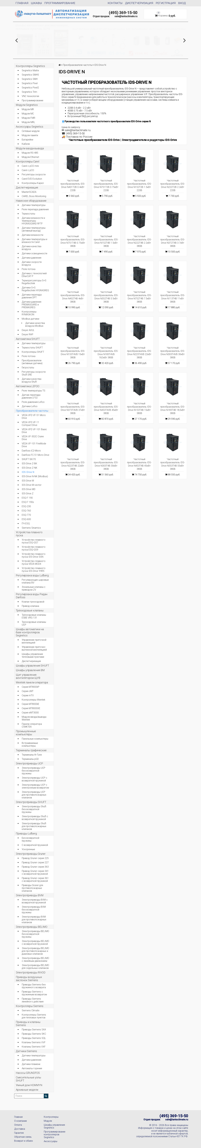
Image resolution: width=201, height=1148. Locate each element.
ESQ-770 (26, 515)
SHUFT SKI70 (29, 459)
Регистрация (166, 3)
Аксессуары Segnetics (29, 126)
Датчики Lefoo (29, 406)
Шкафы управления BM (30, 670)
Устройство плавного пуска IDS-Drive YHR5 (33, 569)
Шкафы (36, 3)
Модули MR (28, 109)
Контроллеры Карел (33, 183)
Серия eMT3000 (30, 712)
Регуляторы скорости (34, 174)
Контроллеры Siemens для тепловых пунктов (34, 1016)
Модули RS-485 (30, 152)
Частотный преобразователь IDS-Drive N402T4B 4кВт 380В (72, 297)
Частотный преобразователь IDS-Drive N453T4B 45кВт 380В (139, 464)
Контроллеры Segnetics (30, 66)
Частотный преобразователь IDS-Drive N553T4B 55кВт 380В (172, 464)
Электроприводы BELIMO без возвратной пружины (35, 934)
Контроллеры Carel (27, 161)
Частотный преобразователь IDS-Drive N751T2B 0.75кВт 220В (106, 185)
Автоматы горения (32, 1068)
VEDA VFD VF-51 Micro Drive (34, 416)
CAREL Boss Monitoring (34, 196)
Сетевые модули (30, 131)
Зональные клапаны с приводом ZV (33, 588)
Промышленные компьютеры (26, 733)
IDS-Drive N (28, 472)
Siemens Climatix (30, 1010)
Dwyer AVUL (28, 330)
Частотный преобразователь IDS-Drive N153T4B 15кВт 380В (139, 408)
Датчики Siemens (26, 1051)
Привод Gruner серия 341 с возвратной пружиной (35, 872)
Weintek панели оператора (32, 682)
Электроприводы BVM (29, 895)
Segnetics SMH (30, 79)
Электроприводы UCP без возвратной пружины (33, 770)
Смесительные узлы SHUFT (28, 1079)
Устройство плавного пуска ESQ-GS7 (33, 541)
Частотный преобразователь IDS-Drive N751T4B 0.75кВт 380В (72, 241)
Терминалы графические (31, 750)
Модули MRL (28, 122)
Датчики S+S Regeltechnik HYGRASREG (35, 289)
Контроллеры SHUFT (33, 351)
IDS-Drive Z (27, 493)
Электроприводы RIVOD (30, 972)
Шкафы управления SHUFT (32, 665)
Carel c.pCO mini (30, 166)
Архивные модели (27, 1089)
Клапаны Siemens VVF (34, 1042)
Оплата (18, 1124)
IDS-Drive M (28, 480)
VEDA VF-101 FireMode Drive (34, 445)
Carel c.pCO (28, 170)
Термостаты (28, 213)
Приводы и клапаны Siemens (28, 1023)
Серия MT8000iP (30, 686)
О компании (20, 1120)
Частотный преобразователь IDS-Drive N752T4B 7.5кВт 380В (139, 297)
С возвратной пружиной (35, 845)
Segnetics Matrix (30, 70)
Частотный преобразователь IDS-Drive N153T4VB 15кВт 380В (72, 352)
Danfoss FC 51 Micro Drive (35, 455)
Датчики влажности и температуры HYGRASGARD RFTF (33, 221)
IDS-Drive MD (28, 489)
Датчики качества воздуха (31, 248)
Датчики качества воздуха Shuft (31, 380)
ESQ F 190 (27, 497)
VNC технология (30, 96)
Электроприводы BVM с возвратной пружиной (35, 901)
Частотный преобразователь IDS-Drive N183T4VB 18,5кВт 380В (106, 352)
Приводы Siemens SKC (34, 1033)
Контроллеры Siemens (29, 1006)
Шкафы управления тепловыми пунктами (33, 655)
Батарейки (27, 139)
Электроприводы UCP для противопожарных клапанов (34, 795)
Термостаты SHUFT (32, 347)
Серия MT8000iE (30, 704)
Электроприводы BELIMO (31, 926)
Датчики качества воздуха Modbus (35, 324)
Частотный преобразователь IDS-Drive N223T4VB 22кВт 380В (139, 352)
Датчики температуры (33, 205)
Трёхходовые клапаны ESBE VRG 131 (34, 616)
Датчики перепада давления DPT (32, 296)
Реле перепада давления (35, 209)
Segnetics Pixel (30, 83)
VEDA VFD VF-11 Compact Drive (30, 423)
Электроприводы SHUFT (31, 802)
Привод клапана (30, 606)
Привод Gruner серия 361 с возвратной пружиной (35, 879)
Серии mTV (28, 695)
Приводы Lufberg (26, 833)
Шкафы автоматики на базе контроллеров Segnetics (30, 632)
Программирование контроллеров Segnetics (54, 1134)
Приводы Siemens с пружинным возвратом (34, 993)
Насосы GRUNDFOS (28, 1072)
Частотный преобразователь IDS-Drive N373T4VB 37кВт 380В (72, 408)
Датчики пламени (31, 1064)
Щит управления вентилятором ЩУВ (28, 676)
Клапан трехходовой (33, 601)
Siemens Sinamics (31, 527)
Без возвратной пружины (30, 839)
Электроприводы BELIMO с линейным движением (35, 959)
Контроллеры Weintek (33, 699)
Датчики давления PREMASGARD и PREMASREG (31, 304)
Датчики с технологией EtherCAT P (34, 275)
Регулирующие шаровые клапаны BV (35, 581)
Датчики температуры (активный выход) (33, 229)
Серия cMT (27, 691)
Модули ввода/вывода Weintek (34, 718)
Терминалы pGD (30, 759)
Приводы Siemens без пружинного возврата (34, 986)
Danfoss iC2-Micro (31, 450)
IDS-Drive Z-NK (29, 467)
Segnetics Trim (29, 91)
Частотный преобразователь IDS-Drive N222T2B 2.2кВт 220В (172, 185)
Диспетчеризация (139, 3)
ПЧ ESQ (26, 523)
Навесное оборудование (31, 200)
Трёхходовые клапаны (29, 610)
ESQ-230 (26, 506)
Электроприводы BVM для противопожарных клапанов (34, 919)
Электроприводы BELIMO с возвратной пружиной (35, 942)
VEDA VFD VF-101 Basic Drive (34, 431)
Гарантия (19, 1132)
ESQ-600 (26, 519)
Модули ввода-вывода (30, 148)
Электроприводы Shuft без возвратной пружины (34, 809)
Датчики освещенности (34, 253)
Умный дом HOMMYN (29, 1085)
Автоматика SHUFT (28, 338)
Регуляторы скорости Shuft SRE (34, 373)
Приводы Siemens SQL (34, 1038)
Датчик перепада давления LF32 (31, 396)
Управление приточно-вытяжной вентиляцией (34, 648)
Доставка (19, 1128)
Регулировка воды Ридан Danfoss (31, 596)
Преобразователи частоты (32, 410)
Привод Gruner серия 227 (35, 862)
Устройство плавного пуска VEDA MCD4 (33, 562)
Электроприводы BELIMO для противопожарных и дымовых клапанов (35, 951)
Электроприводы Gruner (31, 853)
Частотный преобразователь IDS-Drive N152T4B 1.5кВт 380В (106, 241)
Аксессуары (50, 1141)
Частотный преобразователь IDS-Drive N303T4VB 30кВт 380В (172, 352)
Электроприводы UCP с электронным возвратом (35, 786)
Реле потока (28, 269)
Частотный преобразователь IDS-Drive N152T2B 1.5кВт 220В (139, 185)
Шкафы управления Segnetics (54, 1126)
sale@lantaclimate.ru (125, 16)
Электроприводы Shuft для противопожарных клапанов (34, 826)
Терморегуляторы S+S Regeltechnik (34, 282)
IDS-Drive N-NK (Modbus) (35, 476)
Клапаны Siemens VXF (34, 1046)
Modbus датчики (30, 318)
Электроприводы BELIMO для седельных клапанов (35, 966)
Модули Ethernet (30, 157)
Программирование (59, 3)
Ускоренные (28, 849)
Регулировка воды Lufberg (32, 575)
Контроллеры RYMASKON (29, 313)
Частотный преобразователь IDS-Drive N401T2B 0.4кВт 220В (72, 185)
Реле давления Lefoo (33, 402)
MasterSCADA (29, 192)
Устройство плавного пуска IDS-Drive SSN (33, 555)
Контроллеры (51, 1116)
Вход (182, 3)
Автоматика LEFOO (27, 386)
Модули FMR (28, 117)
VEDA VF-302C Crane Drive (33, 438)
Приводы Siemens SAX (34, 1029)
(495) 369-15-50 (123, 12)
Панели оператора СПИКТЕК (32, 725)
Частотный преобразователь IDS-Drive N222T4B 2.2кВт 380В (139, 241)
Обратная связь (23, 1136)
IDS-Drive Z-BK (29, 463)
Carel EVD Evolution (32, 178)
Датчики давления (31, 257)
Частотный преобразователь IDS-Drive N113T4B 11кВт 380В (172, 297)
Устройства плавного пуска (29, 534)
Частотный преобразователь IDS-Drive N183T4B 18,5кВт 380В (172, 408)
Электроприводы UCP (29, 763)
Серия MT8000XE (31, 708)
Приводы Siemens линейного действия (32, 1000)
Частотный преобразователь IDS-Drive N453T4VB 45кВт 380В (106, 408)
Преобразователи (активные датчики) (32, 362)
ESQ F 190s (28, 502)
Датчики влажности (32, 235)
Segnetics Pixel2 (30, 87)
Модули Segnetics (27, 104)
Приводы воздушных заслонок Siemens (29, 978)
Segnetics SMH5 (30, 74)
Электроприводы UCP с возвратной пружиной (34, 779)
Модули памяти (30, 135)
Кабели (26, 144)
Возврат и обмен (23, 1140)
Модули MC (28, 113)
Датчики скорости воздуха (32, 263)
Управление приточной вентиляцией (34, 641)
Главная (22, 3)
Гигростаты (28, 367)
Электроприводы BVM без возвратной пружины (34, 909)
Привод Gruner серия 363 (35, 866)
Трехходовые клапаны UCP (34, 623)
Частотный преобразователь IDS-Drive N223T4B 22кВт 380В (72, 464)
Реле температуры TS (33, 390)
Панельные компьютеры (35, 738)
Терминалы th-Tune (32, 754)
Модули (48, 1120)
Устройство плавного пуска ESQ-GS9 (33, 548)
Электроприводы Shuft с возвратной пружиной (35, 818)
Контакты (115, 3)
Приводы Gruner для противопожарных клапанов (32, 888)
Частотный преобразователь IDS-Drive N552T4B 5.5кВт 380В (106, 297)
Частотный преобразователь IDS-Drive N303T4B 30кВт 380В (106, 464)
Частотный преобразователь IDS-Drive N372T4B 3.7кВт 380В (172, 241)
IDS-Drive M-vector (31, 485)
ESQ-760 (26, 510)
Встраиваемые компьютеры (30, 744)
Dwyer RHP (27, 334)
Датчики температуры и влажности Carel (34, 240)
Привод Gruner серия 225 (35, 858)
